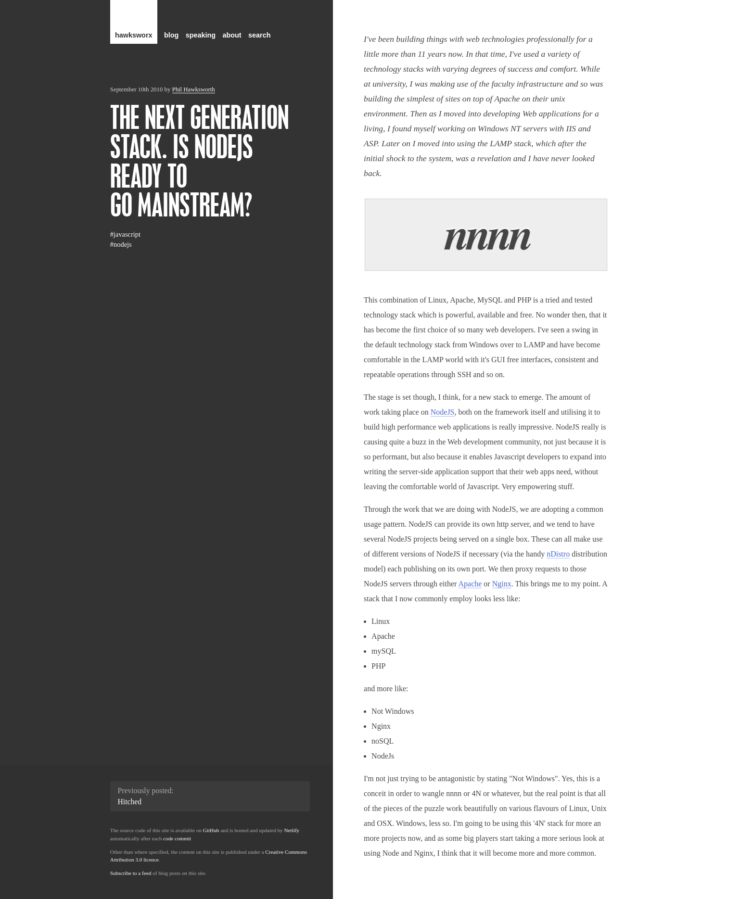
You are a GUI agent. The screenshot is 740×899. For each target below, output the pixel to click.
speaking (201, 35)
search (259, 35)
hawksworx (134, 35)
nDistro (558, 554)
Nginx (501, 584)
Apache (470, 584)
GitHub (211, 830)
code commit (177, 838)
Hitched (130, 802)
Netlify (292, 830)
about (232, 35)
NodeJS (443, 412)
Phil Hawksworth (193, 89)
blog (171, 35)
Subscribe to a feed (130, 873)
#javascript (125, 234)
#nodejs (121, 244)
